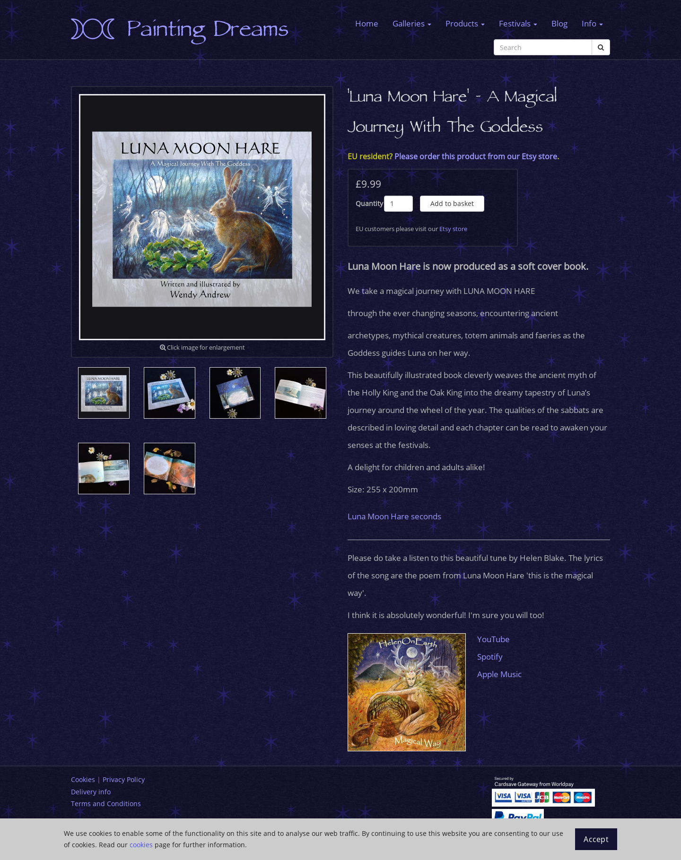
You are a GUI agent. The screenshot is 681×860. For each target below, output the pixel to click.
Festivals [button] (518, 23)
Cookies (83, 779)
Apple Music (499, 674)
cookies (141, 844)
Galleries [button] (412, 23)
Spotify (490, 656)
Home (366, 23)
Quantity (369, 203)
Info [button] (592, 23)
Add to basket (452, 203)
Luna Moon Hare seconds (394, 516)
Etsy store (453, 228)
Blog (559, 23)
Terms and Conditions (106, 803)
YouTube (493, 639)
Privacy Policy (124, 779)
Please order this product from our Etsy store (475, 156)
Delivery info (91, 791)
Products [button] (465, 23)
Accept (596, 839)
